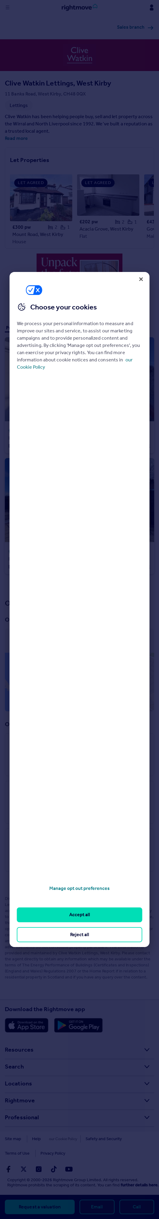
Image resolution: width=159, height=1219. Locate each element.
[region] (80, 609)
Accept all (79, 914)
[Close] (141, 279)
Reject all (79, 934)
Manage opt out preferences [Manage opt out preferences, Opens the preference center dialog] (79, 888)
